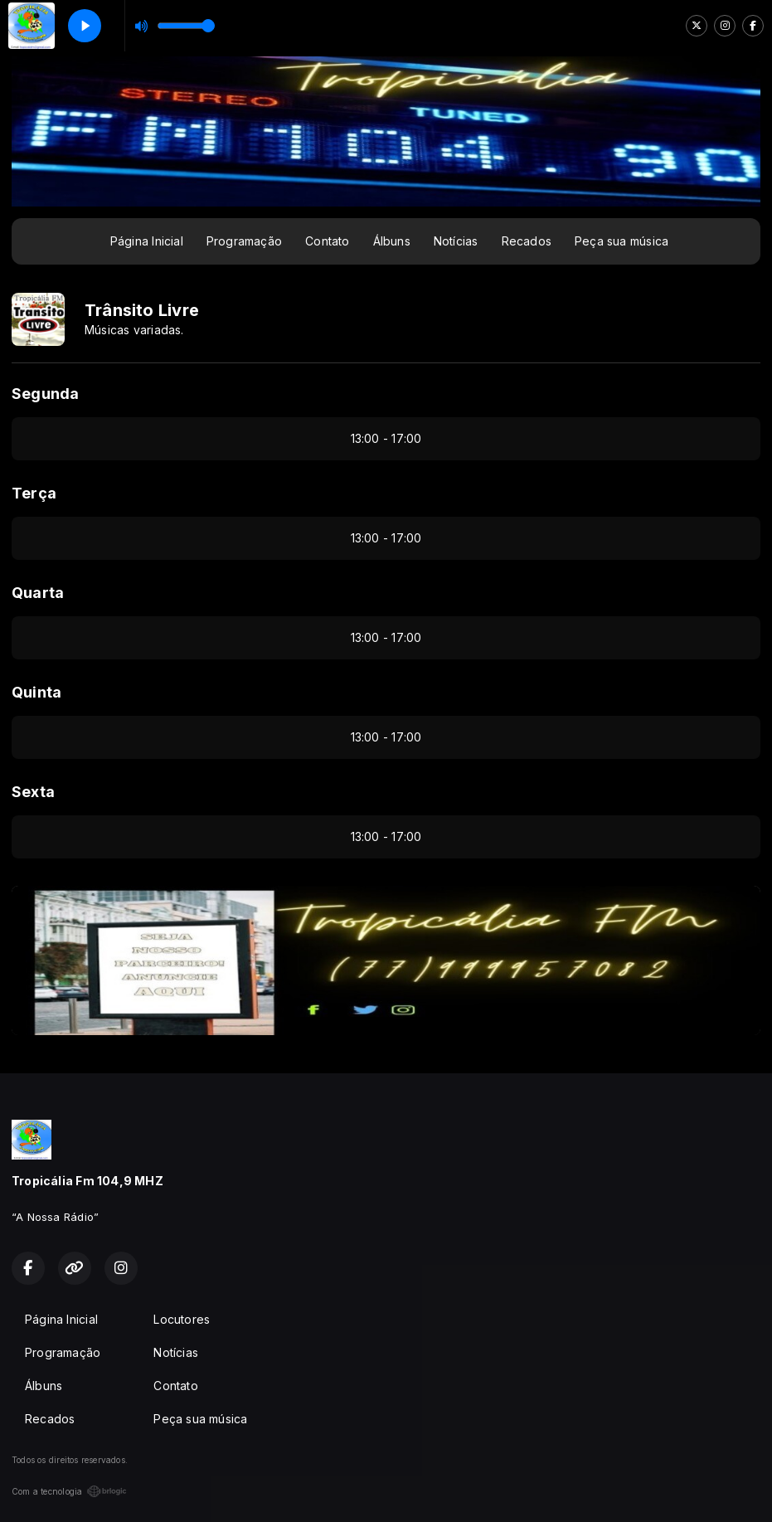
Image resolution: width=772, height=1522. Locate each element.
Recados (526, 241)
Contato (327, 241)
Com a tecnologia (69, 1491)
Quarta (38, 592)
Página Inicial (146, 241)
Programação (244, 241)
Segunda (45, 393)
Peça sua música (621, 241)
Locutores (181, 1319)
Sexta (33, 791)
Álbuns (391, 241)
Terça (34, 493)
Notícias (456, 241)
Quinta (36, 692)
